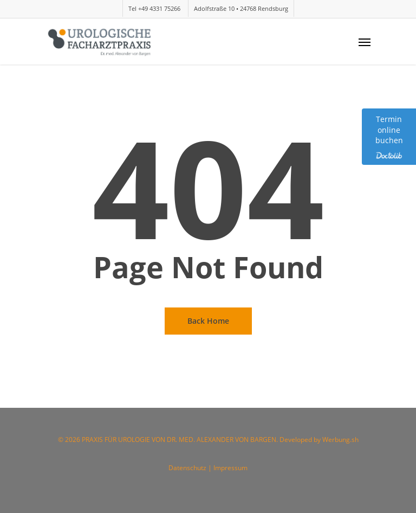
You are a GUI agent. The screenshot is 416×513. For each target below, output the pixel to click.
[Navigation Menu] (364, 41)
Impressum (230, 467)
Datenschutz (188, 467)
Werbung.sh (340, 439)
